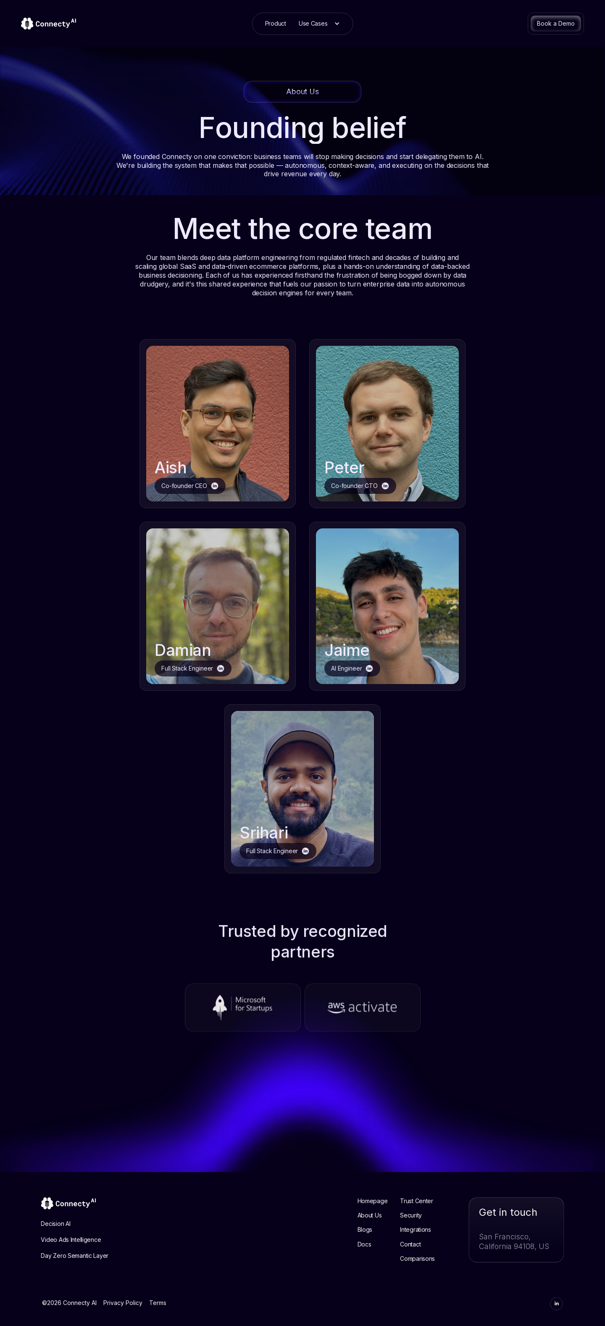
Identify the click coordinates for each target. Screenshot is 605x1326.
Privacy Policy (122, 1310)
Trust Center (425, 1200)
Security (419, 1215)
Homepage (381, 1200)
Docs (372, 1244)
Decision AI (47, 1223)
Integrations (423, 1229)
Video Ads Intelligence (63, 1240)
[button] (319, 23)
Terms (157, 1310)
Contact (418, 1244)
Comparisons (425, 1258)
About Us (378, 1215)
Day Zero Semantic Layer (66, 1256)
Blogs (373, 1229)
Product (275, 23)
